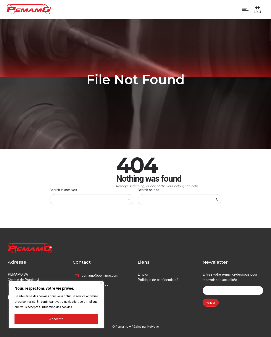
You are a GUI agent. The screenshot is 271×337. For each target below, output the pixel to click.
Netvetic (153, 326)
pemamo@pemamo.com (100, 275)
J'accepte (56, 319)
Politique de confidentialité (158, 280)
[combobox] (91, 199)
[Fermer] (101, 284)
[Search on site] (179, 199)
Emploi (143, 274)
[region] (56, 305)
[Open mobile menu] (246, 9)
